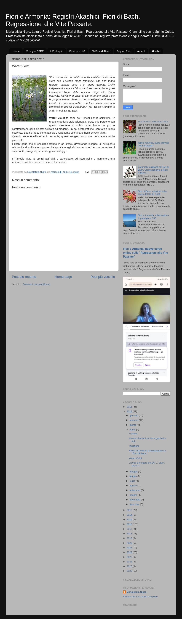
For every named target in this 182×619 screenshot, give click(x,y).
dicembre (135, 504)
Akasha (155, 51)
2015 (130, 519)
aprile (133, 429)
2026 (130, 571)
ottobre (134, 495)
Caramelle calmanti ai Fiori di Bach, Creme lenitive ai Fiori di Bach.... (153, 170)
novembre (135, 499)
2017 (130, 529)
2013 (130, 510)
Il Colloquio (56, 51)
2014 (130, 515)
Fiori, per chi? (77, 51)
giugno (133, 476)
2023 (130, 557)
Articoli (141, 51)
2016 (130, 524)
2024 (130, 561)
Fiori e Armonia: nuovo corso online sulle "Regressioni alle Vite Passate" (145, 252)
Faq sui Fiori (123, 51)
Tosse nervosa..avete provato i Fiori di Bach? (153, 144)
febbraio (134, 420)
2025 (130, 566)
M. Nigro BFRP (35, 51)
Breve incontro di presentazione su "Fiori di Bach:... (147, 452)
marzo (133, 425)
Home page (63, 277)
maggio (134, 471)
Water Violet (135, 458)
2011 (130, 406)
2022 (130, 552)
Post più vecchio (102, 277)
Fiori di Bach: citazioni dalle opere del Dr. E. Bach (152, 192)
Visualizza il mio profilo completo (140, 596)
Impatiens (134, 446)
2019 (130, 538)
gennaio (134, 415)
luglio (133, 481)
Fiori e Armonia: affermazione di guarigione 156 (153, 216)
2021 (130, 547)
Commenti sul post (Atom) (36, 284)
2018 (130, 533)
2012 (130, 411)
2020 (130, 543)
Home (16, 51)
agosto (133, 485)
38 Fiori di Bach (101, 51)
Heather (133, 433)
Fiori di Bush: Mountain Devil (153, 121)
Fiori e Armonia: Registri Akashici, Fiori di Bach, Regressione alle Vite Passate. (73, 20)
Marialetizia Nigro (136, 592)
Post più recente (24, 277)
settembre (135, 490)
